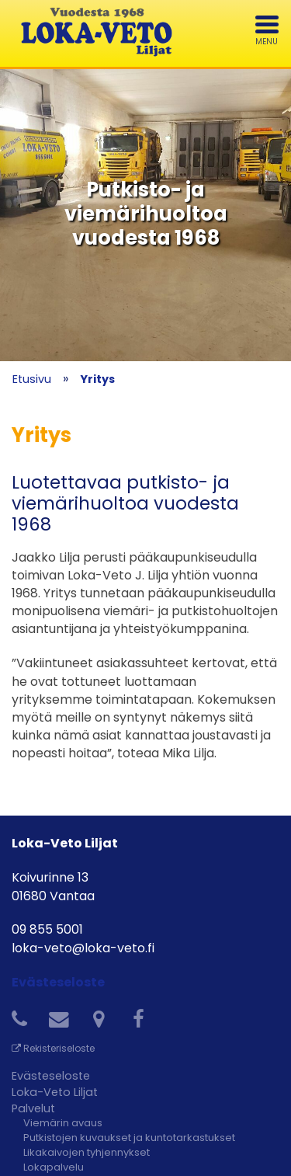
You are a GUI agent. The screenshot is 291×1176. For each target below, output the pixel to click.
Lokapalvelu (53, 1167)
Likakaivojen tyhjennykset (86, 1152)
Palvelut (33, 1108)
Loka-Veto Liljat (55, 1092)
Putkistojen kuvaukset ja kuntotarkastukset (129, 1137)
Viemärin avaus (62, 1122)
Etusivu (31, 379)
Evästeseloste (58, 982)
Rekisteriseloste (53, 1048)
